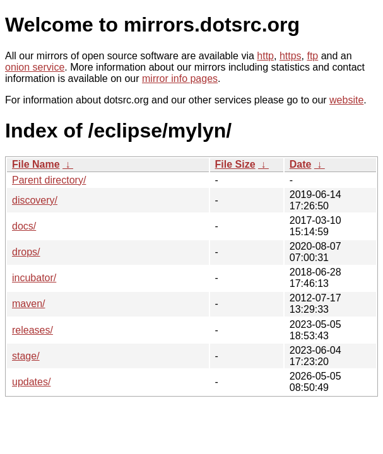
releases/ (32, 330)
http (265, 55)
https (291, 55)
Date (301, 164)
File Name (36, 164)
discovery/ (34, 200)
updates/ (31, 381)
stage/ (26, 356)
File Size (235, 164)
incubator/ (34, 277)
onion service (34, 67)
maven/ (28, 303)
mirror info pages (180, 78)
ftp (312, 55)
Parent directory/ (49, 180)
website (346, 100)
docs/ (24, 226)
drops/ (26, 252)
